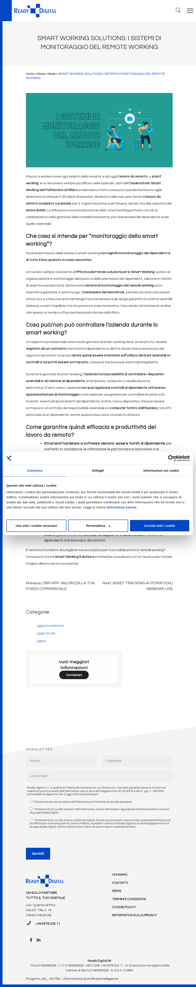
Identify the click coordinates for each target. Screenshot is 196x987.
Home (30, 73)
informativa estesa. (121, 507)
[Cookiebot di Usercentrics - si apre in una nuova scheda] (171, 458)
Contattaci (74, 675)
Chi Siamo (120, 874)
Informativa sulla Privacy (135, 917)
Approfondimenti (50, 625)
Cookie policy (124, 908)
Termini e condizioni (129, 900)
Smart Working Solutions (74, 556)
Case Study (46, 633)
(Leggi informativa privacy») (81, 794)
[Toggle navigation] (190, 10)
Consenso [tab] (34, 470)
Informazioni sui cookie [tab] (161, 470)
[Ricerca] (178, 10)
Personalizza (98, 525)
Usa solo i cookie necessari (36, 525)
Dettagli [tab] (98, 470)
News (41, 73)
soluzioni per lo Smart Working (130, 272)
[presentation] (58, 839)
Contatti (120, 883)
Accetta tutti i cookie (159, 525)
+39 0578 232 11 (47, 923)
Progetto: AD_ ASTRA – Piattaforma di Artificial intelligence (72, 978)
